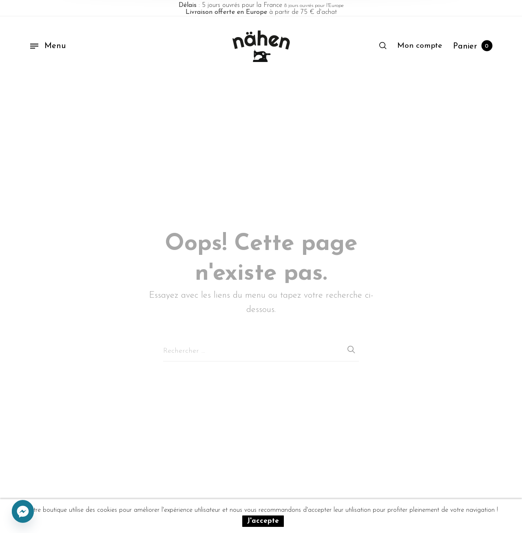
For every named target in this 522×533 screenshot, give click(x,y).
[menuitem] (419, 46)
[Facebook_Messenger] (23, 512)
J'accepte (263, 521)
